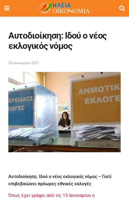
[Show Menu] (6, 8)
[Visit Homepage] (64, 8)
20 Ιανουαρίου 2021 (23, 63)
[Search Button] (122, 8)
